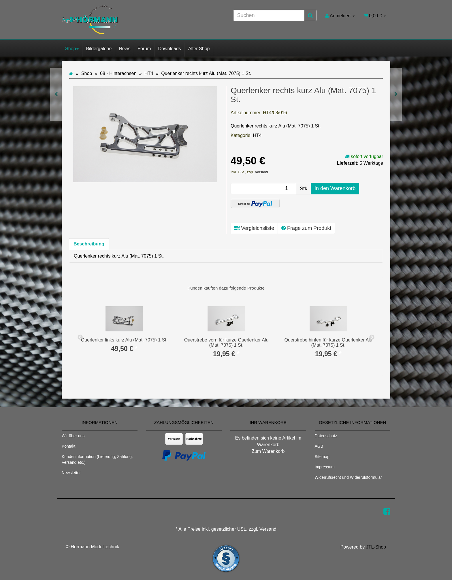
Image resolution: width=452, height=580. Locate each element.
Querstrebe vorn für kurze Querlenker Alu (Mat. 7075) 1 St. (226, 342)
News (124, 48)
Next (372, 337)
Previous (80, 337)
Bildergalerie (99, 48)
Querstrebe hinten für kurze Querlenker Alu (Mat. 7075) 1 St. (328, 342)
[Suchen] (268, 15)
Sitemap (322, 456)
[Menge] (263, 188)
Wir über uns (73, 435)
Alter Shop (199, 48)
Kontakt (68, 446)
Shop (72, 48)
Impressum (325, 467)
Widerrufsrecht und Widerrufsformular (348, 477)
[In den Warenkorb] (335, 188)
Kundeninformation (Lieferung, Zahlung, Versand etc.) (97, 459)
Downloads (169, 48)
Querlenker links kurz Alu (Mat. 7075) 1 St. (124, 339)
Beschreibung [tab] (89, 243)
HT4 (257, 135)
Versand (261, 172)
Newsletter (71, 472)
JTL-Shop (376, 547)
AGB (319, 446)
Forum (144, 48)
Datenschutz (326, 435)
